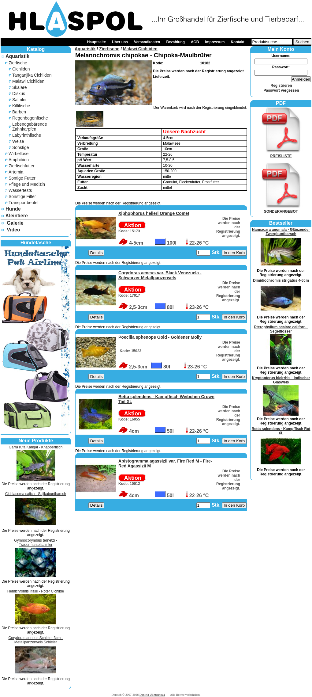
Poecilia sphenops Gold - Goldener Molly (160, 337)
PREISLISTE (281, 154)
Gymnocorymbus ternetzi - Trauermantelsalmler (35, 542)
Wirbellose (18, 153)
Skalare (19, 87)
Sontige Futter (22, 178)
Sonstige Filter (22, 196)
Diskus (18, 93)
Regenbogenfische (30, 118)
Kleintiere (17, 215)
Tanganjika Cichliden (31, 75)
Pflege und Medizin (27, 184)
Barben (19, 111)
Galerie (15, 223)
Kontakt (237, 42)
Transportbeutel (24, 202)
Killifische (21, 105)
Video (13, 229)
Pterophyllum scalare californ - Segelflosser (281, 329)
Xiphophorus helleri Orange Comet (153, 213)
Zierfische (18, 62)
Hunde (13, 208)
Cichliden (21, 69)
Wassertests (20, 190)
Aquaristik (17, 56)
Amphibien (19, 159)
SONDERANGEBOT (281, 209)
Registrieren (281, 85)
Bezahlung (175, 42)
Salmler (19, 99)
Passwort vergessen (281, 90)
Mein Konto (280, 49)
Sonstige (20, 147)
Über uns (120, 42)
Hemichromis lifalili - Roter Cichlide (35, 591)
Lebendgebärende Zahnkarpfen (29, 126)
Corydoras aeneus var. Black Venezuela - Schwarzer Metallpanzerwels (160, 275)
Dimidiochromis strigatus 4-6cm (281, 280)
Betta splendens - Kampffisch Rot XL (280, 431)
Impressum (215, 42)
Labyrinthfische (26, 135)
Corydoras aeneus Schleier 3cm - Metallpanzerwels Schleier (35, 640)
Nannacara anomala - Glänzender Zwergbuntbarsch (281, 231)
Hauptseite (96, 42)
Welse (18, 141)
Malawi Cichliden (28, 81)
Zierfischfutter (22, 165)
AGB (195, 42)
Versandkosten (147, 42)
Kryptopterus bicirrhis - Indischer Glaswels (281, 380)
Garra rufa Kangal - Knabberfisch (35, 447)
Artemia (16, 171)
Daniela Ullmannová (152, 694)
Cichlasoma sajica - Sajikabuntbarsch (35, 494)
